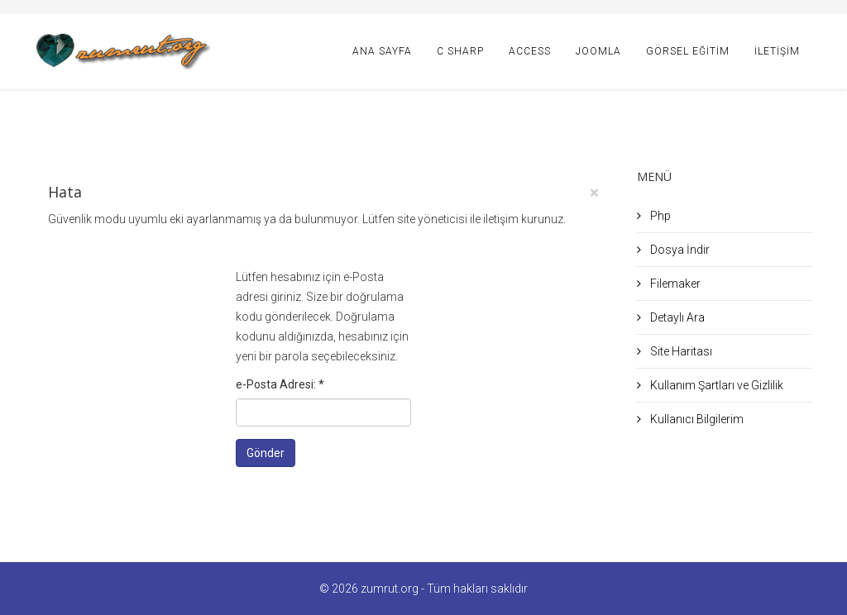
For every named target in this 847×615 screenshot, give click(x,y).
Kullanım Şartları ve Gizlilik (715, 385)
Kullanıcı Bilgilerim (696, 419)
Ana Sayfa (382, 51)
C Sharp (460, 51)
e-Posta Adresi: (280, 384)
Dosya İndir (679, 249)
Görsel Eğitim (688, 51)
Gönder (265, 453)
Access (530, 51)
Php (659, 215)
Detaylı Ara (676, 317)
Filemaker (674, 283)
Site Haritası (680, 351)
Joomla (598, 51)
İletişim (777, 51)
